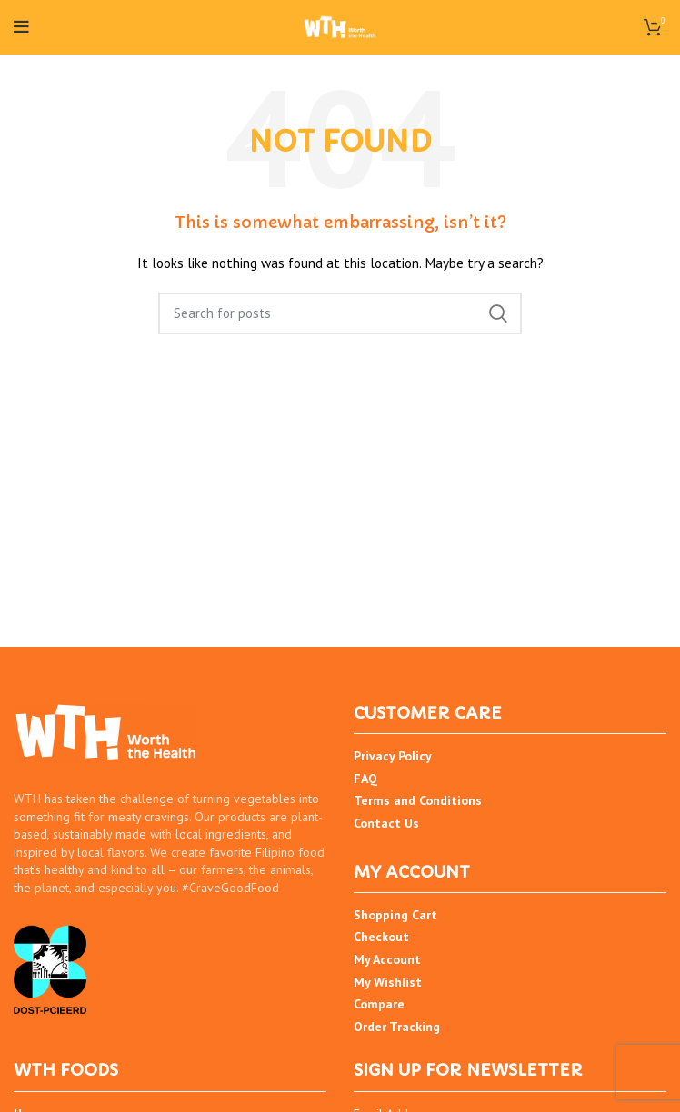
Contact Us (386, 823)
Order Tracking (397, 1026)
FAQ (365, 778)
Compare (379, 1004)
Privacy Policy (393, 756)
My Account (387, 959)
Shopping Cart (395, 915)
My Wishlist (388, 982)
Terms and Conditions (418, 800)
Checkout (381, 936)
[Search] (340, 313)
